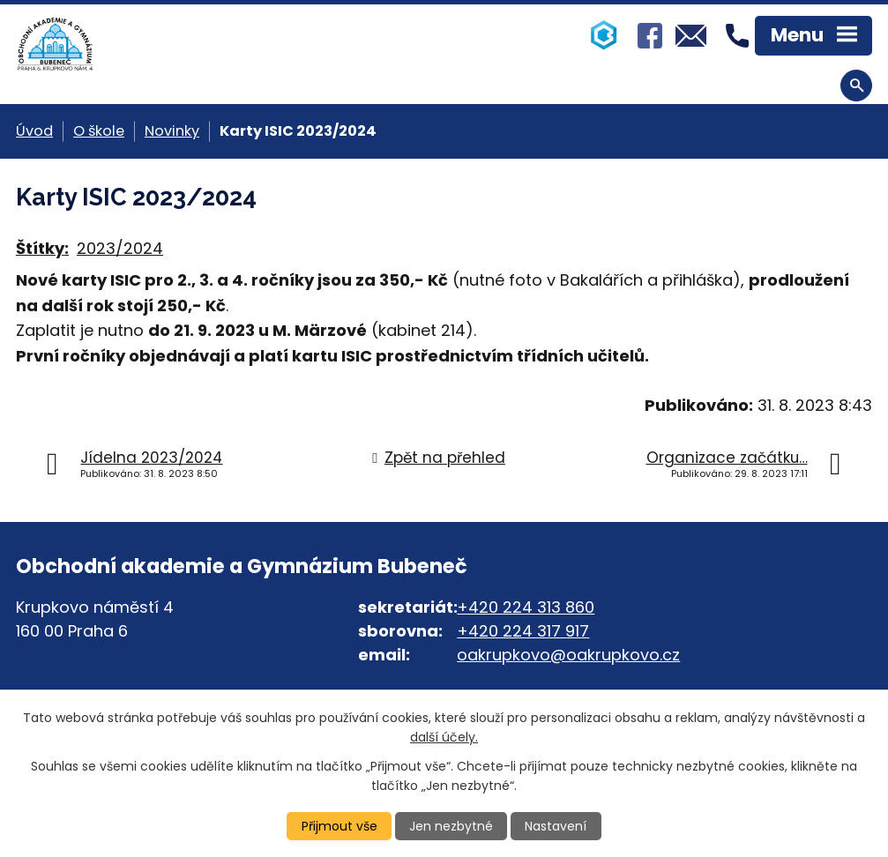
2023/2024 (120, 248)
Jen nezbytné (451, 826)
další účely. (444, 737)
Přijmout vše (339, 826)
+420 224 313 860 (525, 607)
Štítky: (42, 248)
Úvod (34, 131)
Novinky (172, 131)
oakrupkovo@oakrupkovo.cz (568, 655)
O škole (98, 131)
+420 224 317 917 (523, 631)
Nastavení (555, 826)
